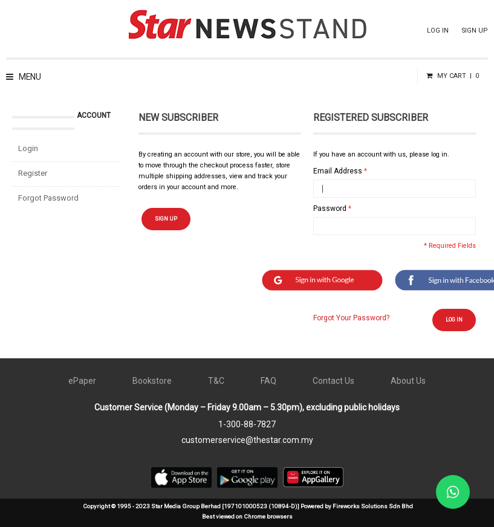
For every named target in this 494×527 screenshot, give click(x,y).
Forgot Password (48, 197)
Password (329, 208)
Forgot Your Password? (351, 318)
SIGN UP (474, 30)
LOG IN (438, 30)
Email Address (337, 171)
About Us (408, 381)
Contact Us (333, 381)
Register (32, 173)
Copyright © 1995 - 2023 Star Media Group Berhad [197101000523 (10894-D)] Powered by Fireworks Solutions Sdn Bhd (248, 506)
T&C (216, 381)
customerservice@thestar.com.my (247, 440)
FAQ (268, 381)
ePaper (82, 381)
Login (28, 148)
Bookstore (152, 381)
